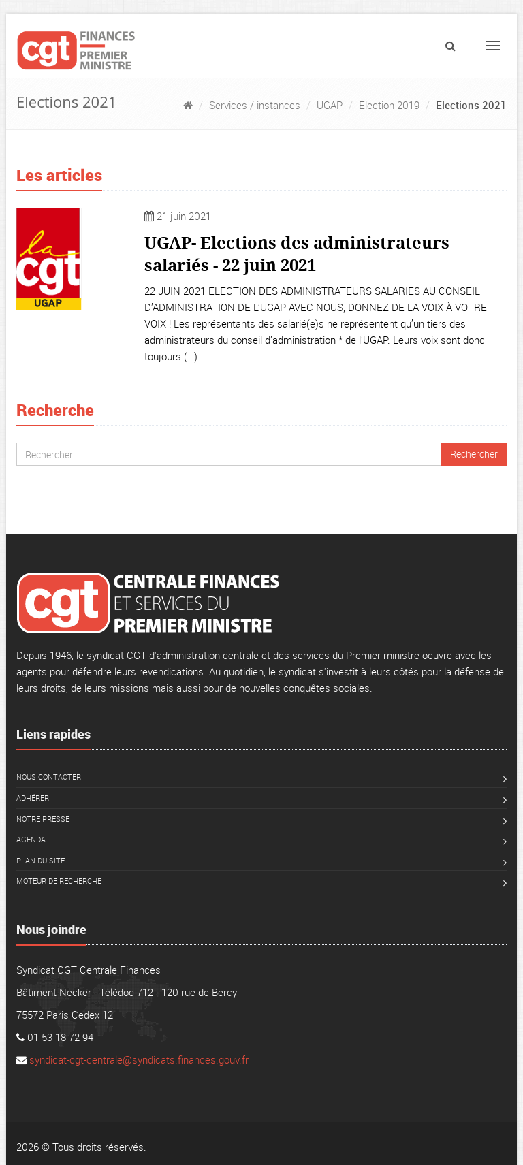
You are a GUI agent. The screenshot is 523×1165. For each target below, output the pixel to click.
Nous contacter (48, 776)
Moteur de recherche (58, 881)
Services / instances (254, 105)
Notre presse (42, 819)
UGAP (330, 105)
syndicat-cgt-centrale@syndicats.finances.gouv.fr (139, 1059)
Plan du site (40, 860)
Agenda (31, 839)
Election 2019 (389, 105)
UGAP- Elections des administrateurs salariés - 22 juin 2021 (296, 253)
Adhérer (32, 798)
